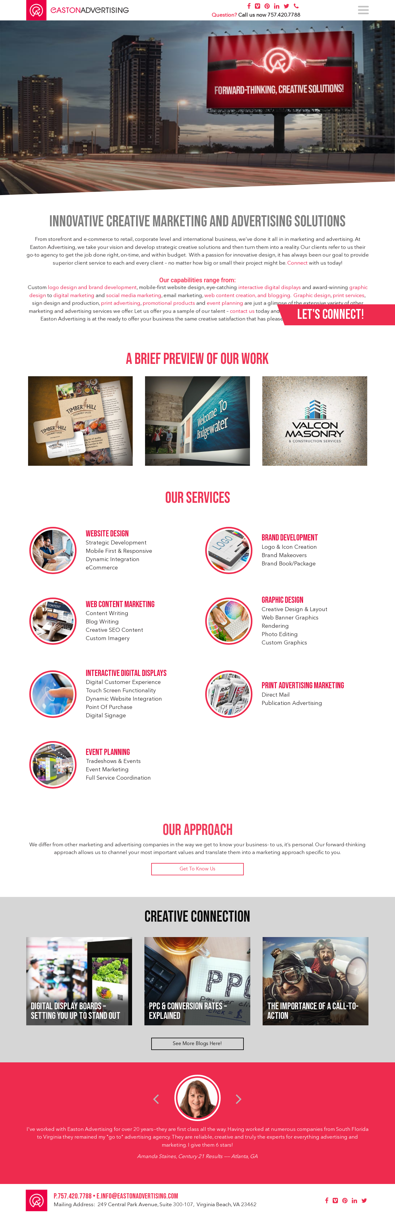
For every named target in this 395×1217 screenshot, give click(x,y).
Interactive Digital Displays (125, 674)
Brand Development (291, 539)
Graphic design (312, 298)
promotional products (169, 306)
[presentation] (156, 1098)
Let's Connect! (330, 314)
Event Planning (107, 753)
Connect (297, 266)
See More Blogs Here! (197, 1043)
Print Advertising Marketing (304, 687)
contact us (242, 314)
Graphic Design (284, 601)
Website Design (106, 535)
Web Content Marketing (119, 605)
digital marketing (73, 298)
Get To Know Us (197, 869)
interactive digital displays (269, 290)
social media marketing (133, 298)
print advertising (120, 306)
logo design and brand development (92, 290)
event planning (225, 306)
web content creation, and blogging (247, 298)
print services (348, 298)
